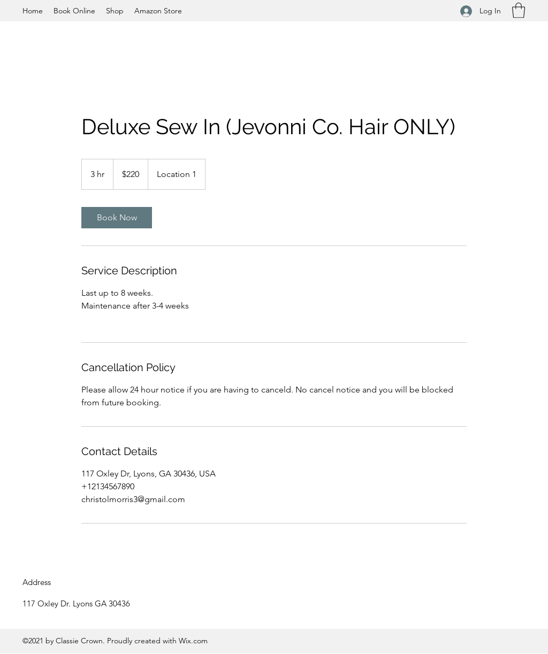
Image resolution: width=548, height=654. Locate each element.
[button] (518, 10)
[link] (116, 217)
